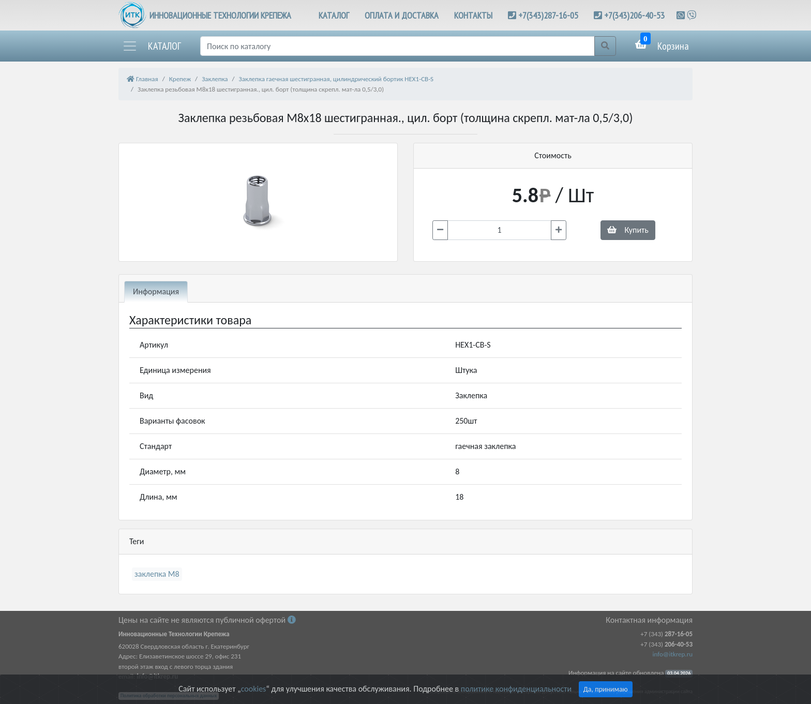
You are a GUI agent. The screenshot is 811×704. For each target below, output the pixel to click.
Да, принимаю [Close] (605, 689)
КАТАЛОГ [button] (334, 15)
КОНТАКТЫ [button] (473, 15)
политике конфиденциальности (516, 689)
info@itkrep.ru (673, 654)
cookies (253, 689)
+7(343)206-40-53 (634, 15)
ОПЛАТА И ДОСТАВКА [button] (402, 15)
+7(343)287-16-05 (548, 15)
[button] (151, 46)
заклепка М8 (156, 574)
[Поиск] (397, 46)
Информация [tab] (156, 291)
